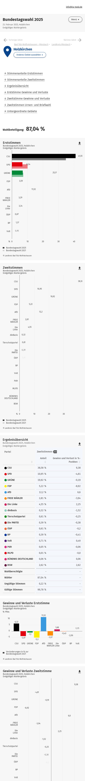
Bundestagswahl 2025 (23, 19)
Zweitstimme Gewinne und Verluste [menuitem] (28, 98)
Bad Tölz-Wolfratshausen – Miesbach (31, 44)
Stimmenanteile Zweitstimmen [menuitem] (26, 79)
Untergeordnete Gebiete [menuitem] (22, 111)
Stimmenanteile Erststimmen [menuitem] (25, 73)
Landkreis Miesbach (61, 44)
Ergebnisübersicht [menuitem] (18, 86)
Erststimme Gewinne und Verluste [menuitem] (27, 92)
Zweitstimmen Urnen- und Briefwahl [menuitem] (29, 105)
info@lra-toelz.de (74, 7)
